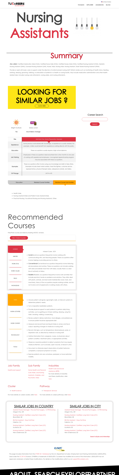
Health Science (16, 391)
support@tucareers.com (80, 459)
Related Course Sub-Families (64, 182)
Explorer (90, 5)
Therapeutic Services (50, 391)
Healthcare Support (14, 370)
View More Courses (19, 238)
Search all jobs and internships (100, 436)
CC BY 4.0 (23, 456)
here (50, 379)
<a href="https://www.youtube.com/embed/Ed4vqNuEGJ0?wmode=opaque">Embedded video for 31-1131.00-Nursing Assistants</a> (95, 90)
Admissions (99, 5)
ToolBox (81, 5)
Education (19, 182)
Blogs (108, 5)
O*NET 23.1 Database (42, 454)
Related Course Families (42, 182)
